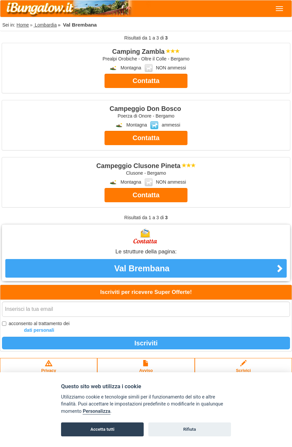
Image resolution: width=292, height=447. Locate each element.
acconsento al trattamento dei (36, 327)
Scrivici (243, 369)
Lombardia (45, 25)
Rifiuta (189, 429)
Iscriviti (146, 343)
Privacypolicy (48, 369)
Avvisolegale (146, 369)
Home (23, 25)
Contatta (145, 80)
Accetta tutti (102, 429)
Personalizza (96, 411)
